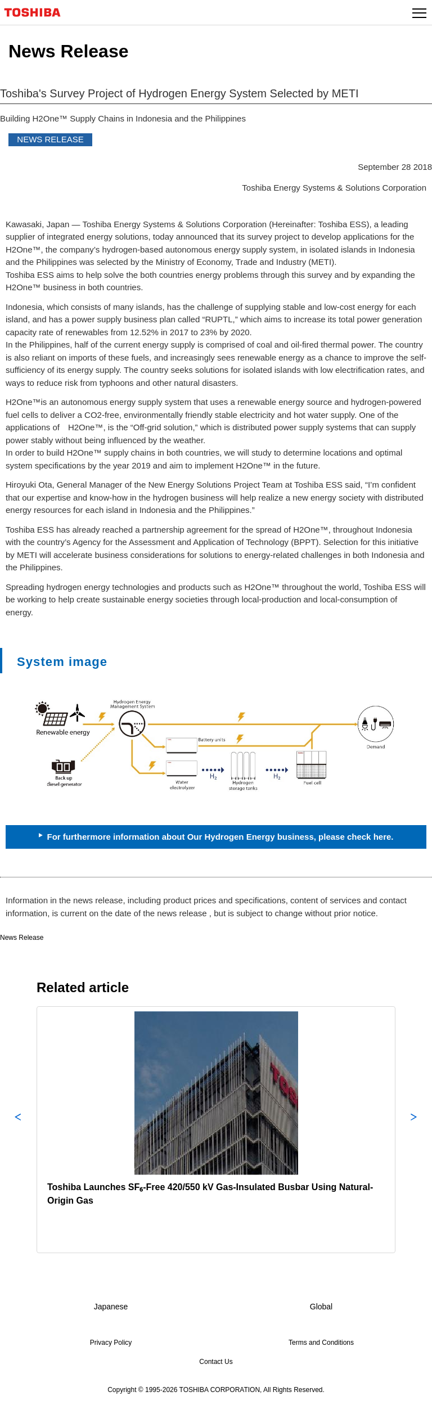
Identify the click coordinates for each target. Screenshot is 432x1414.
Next (414, 1129)
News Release (21, 938)
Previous (18, 1129)
